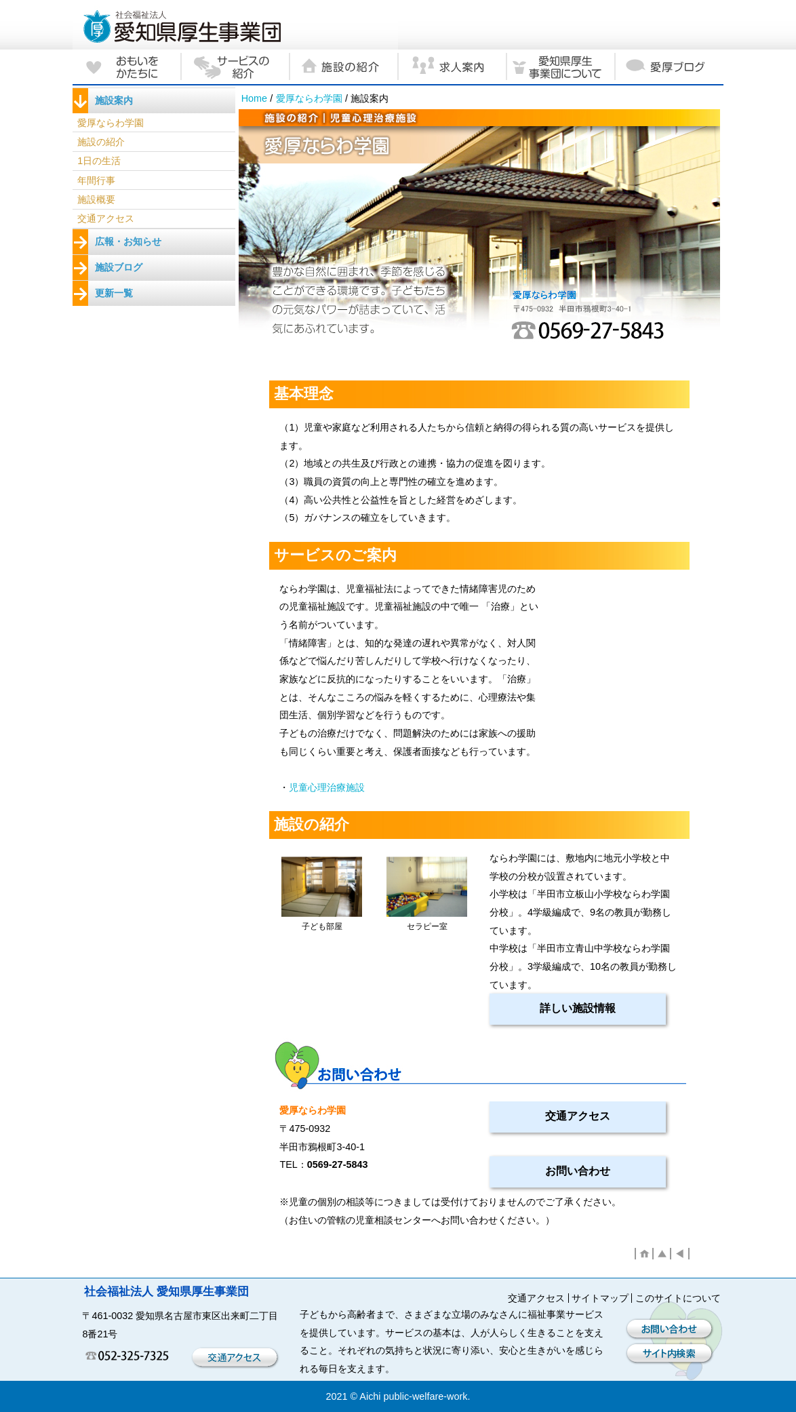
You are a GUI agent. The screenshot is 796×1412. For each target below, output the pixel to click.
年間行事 (96, 180)
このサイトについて (678, 1298)
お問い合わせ (577, 1171)
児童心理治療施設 (327, 787)
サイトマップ (600, 1298)
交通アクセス (577, 1116)
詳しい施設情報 (578, 1008)
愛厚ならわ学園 (309, 98)
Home (254, 98)
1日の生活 (99, 160)
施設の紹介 (101, 141)
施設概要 (96, 199)
